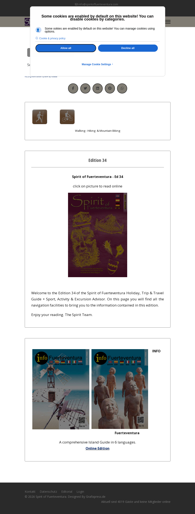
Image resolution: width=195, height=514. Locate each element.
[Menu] (167, 21)
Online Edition (97, 448)
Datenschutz (48, 492)
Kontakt (30, 492)
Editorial (66, 492)
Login (80, 492)
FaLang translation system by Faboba (41, 76)
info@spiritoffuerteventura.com (98, 4)
